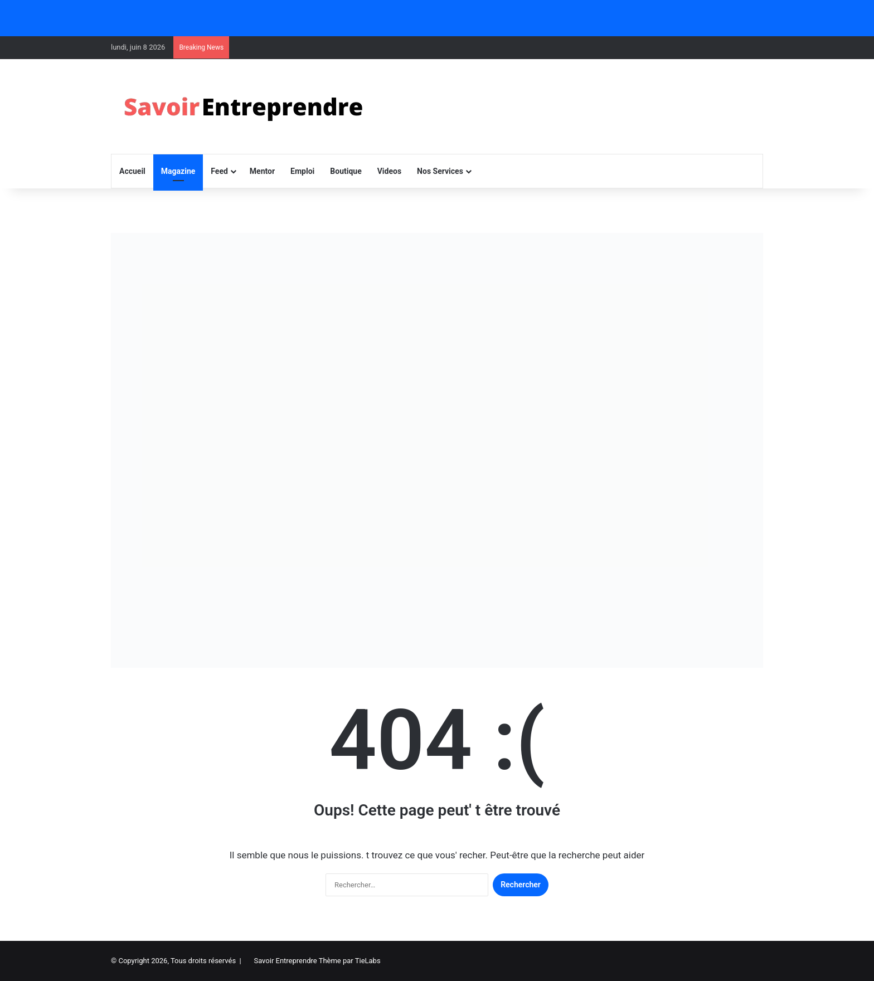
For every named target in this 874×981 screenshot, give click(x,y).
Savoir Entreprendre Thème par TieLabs (317, 960)
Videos (389, 171)
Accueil (132, 171)
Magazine (178, 171)
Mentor (262, 171)
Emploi (302, 171)
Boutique (345, 171)
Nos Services (440, 171)
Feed (219, 171)
